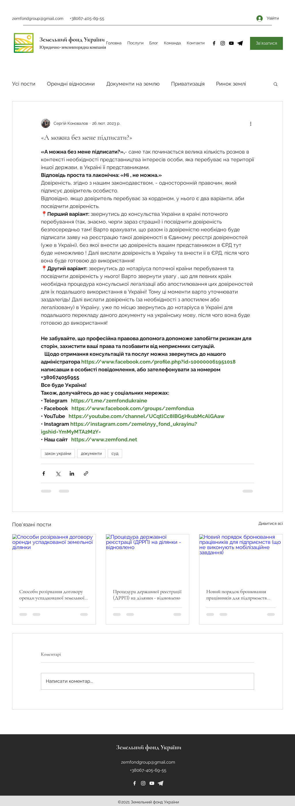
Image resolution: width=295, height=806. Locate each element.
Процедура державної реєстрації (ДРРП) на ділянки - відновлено (147, 594)
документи (91, 453)
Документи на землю (133, 84)
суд (114, 453)
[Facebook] (214, 43)
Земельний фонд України (72, 39)
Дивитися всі (270, 523)
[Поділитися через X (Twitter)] (57, 473)
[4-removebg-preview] (240, 43)
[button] (275, 84)
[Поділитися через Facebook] (43, 473)
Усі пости (23, 84)
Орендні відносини (71, 84)
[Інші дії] (250, 123)
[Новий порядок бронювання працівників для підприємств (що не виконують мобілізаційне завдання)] (241, 557)
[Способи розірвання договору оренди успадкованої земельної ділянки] (54, 557)
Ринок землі (231, 84)
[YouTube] (231, 43)
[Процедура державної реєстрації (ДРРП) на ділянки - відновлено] (147, 557)
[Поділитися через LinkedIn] (72, 473)
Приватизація (188, 84)
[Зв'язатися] (266, 43)
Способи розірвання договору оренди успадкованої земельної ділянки (51, 594)
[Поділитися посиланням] (86, 473)
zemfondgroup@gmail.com (37, 18)
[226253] (160, 783)
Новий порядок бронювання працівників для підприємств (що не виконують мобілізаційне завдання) (240, 594)
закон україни (58, 453)
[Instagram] (223, 43)
